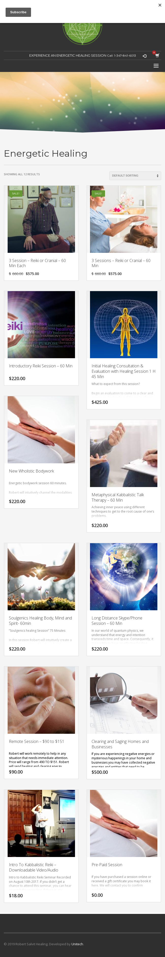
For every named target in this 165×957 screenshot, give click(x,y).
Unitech (77, 944)
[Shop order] (135, 175)
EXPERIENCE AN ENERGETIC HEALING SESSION (67, 55)
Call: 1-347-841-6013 (121, 55)
